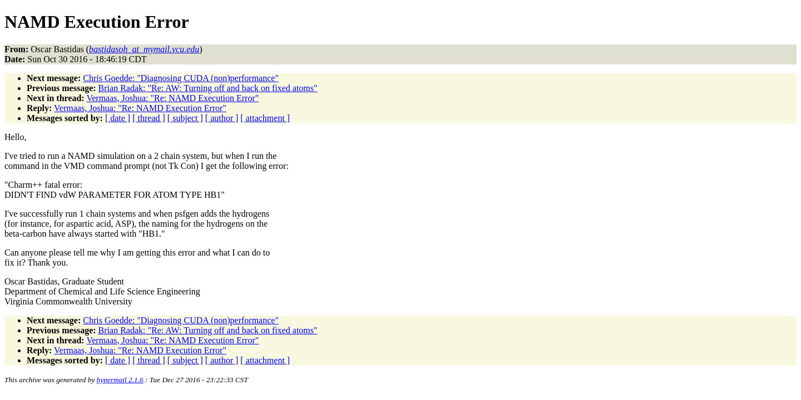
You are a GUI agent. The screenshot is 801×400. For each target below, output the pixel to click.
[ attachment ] (265, 118)
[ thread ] (148, 118)
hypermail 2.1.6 (120, 380)
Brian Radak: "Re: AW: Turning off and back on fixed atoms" (208, 88)
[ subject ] (185, 118)
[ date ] (117, 118)
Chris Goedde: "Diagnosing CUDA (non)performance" (181, 78)
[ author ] (222, 118)
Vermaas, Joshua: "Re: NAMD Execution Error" (172, 98)
